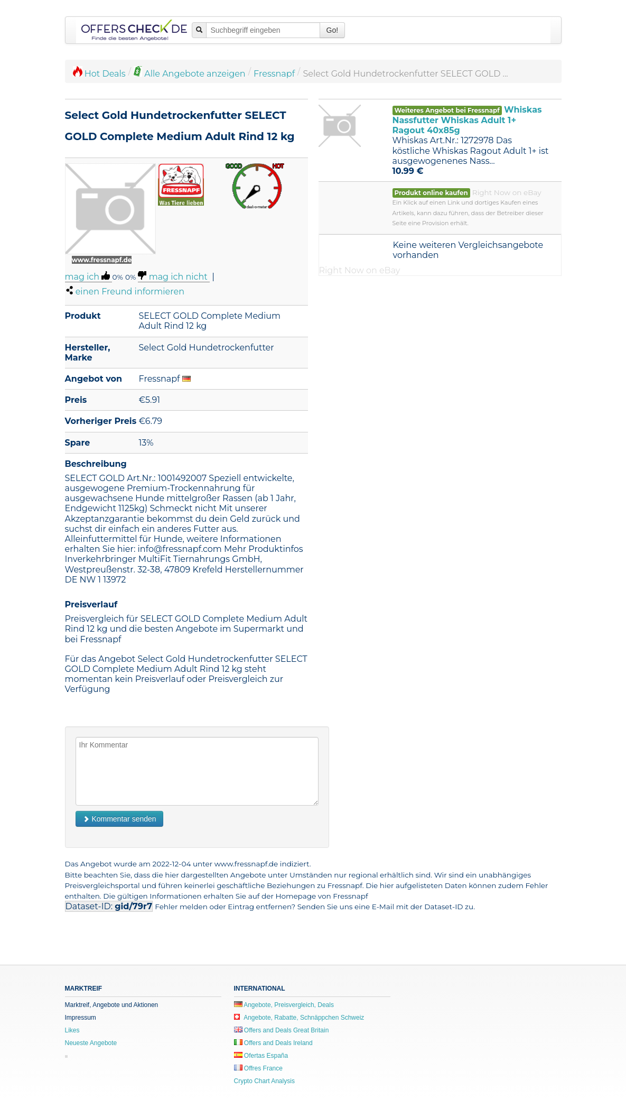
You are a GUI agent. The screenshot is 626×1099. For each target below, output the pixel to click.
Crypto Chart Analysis (264, 1081)
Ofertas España (261, 1055)
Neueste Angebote (91, 1043)
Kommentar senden (119, 819)
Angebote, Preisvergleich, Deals (284, 1005)
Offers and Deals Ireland (273, 1043)
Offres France (258, 1068)
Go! (332, 30)
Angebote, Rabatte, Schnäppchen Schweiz (299, 1017)
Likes (72, 1030)
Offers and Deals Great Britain (281, 1030)
